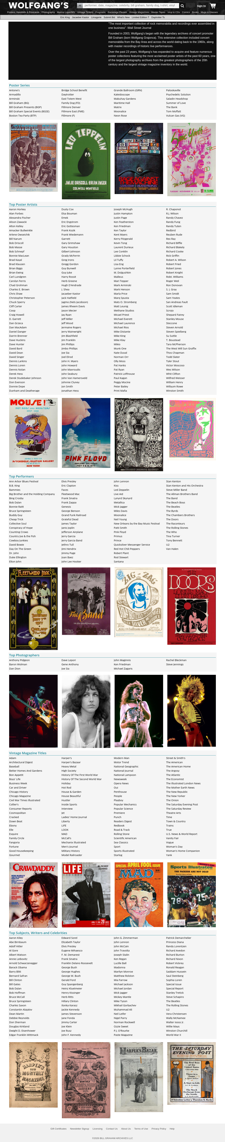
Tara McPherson (176, 344)
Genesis (66, 506)
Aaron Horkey (17, 209)
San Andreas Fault (177, 302)
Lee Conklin (121, 251)
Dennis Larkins (18, 361)
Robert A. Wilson (176, 260)
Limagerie (96, 17)
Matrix (118, 107)
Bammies (14, 489)
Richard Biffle (174, 243)
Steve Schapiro (175, 997)
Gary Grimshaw (71, 243)
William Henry (174, 382)
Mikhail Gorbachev (125, 1005)
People (118, 796)
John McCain (121, 946)
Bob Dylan (15, 502)
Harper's (67, 758)
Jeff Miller (67, 319)
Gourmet (14, 855)
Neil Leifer (120, 1013)
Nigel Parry (120, 1018)
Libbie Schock (122, 255)
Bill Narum (15, 238)
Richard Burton (175, 954)
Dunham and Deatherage (24, 390)
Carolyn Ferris (17, 281)
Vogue (170, 842)
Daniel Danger (17, 331)
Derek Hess (16, 373)
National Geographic (126, 766)
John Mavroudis (71, 369)
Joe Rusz (67, 1030)
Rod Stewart (121, 557)
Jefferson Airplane (72, 532)
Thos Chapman (175, 352)
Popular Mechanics (125, 804)
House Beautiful (71, 796)
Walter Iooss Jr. (175, 1022)
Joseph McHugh (123, 209)
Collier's (14, 804)
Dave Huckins (17, 340)
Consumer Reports (20, 808)
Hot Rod (66, 787)
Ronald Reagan (175, 967)
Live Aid (118, 494)
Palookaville (173, 90)
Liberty (66, 821)
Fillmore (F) (68, 115)
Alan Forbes (16, 213)
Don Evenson (17, 382)
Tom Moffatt (173, 111)
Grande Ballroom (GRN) (128, 90)
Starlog (118, 855)
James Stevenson (72, 1013)
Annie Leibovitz (18, 959)
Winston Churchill (176, 1030)
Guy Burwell (69, 268)
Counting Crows (18, 532)
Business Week (18, 783)
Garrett (66, 238)
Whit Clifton (173, 373)
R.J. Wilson (172, 213)
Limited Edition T (140, 17)
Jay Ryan (67, 314)
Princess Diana (175, 942)
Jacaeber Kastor (80, 17)
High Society (69, 770)
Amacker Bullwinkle (21, 230)
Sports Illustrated (124, 851)
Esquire (13, 834)
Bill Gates (14, 984)
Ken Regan (120, 959)
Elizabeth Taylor (71, 942)
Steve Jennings (175, 664)
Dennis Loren (17, 365)
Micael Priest (121, 314)
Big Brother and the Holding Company (32, 494)
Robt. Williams (174, 276)
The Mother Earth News (180, 787)
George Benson (71, 511)
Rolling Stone (122, 834)
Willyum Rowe (174, 386)
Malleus (118, 276)
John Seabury (69, 373)
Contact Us (112, 1128)
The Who (171, 532)
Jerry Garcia (68, 536)
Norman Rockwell (124, 1022)
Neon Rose (120, 115)
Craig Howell (16, 314)
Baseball (14, 766)
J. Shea (65, 289)
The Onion (172, 800)
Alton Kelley (16, 226)
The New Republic (177, 791)
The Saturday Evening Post (182, 804)
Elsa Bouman (69, 213)
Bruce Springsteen (20, 511)
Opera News (121, 783)
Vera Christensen (176, 1013)
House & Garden (71, 791)
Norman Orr (121, 357)
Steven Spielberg (176, 331)
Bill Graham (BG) (19, 103)
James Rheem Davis (73, 306)
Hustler (66, 800)
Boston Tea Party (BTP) (22, 115)
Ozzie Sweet (121, 1026)
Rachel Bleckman (176, 660)
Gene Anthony (70, 664)
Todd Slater (173, 357)
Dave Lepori (69, 660)
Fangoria (14, 842)
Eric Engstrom (70, 222)
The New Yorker (175, 796)
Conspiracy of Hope (21, 527)
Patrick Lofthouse (124, 373)
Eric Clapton (69, 485)
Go (182, 5)
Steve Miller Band (176, 489)
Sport (117, 846)
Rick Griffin (172, 255)
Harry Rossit (69, 276)
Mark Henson (122, 289)
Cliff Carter (15, 306)
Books (195, 12)
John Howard (69, 365)
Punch (117, 817)
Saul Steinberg (174, 975)
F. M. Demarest (71, 954)
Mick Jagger (121, 506)
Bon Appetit (16, 775)
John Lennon (121, 481)
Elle (11, 829)
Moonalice (120, 111)
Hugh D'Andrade (71, 285)
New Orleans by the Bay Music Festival (137, 523)
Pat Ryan (119, 369)
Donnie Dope (17, 386)
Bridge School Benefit (74, 90)
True (169, 829)
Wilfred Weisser (175, 378)
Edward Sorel (69, 938)
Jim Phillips (68, 344)
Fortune (14, 846)
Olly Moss (120, 361)
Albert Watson (17, 954)
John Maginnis (122, 660)
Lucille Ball (120, 963)
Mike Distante (122, 331)
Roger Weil (172, 281)
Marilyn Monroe (123, 971)
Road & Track (122, 829)
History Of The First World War (80, 775)
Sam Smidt (172, 293)
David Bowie (16, 544)
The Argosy (172, 770)
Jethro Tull (68, 544)
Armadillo (15, 94)
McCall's (66, 838)
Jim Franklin (69, 340)
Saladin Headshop (177, 98)
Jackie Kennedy (70, 1009)
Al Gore (13, 950)
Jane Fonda (68, 1018)
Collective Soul (18, 523)
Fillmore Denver (71, 107)
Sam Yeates (173, 298)
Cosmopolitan (17, 813)
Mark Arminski (122, 285)
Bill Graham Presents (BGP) (25, 107)
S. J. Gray (171, 289)
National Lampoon (125, 775)
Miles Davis (120, 511)
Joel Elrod (67, 357)
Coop (12, 310)
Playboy (118, 800)
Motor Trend (121, 762)
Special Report (174, 988)
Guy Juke (67, 272)
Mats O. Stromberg (125, 302)
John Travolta (122, 950)
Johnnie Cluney (70, 382)
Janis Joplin (68, 527)
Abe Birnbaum (17, 942)
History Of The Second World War (82, 779)
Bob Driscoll (16, 243)
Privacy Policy (159, 1128)
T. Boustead (173, 340)
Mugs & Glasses (209, 12)
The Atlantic (173, 775)
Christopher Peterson (22, 298)
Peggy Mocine (122, 382)
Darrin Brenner (18, 335)
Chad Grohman (18, 285)
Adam (12, 758)
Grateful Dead (70, 519)
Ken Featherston (124, 222)
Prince (117, 540)
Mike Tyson (120, 1001)
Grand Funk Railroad (74, 515)
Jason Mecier (69, 310)
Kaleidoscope (122, 94)
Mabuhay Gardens (125, 98)
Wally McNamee (175, 1018)
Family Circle (16, 838)
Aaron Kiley (16, 938)
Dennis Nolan (17, 369)
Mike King (120, 335)
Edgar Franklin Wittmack (23, 1035)
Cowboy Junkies (18, 540)
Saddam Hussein (176, 971)
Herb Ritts (67, 997)
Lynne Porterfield (124, 268)
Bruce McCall (17, 997)
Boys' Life (14, 779)
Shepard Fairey (175, 314)
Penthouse (120, 791)
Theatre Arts (173, 813)
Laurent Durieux (123, 247)
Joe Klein (67, 1026)
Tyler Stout (172, 361)
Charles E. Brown (19, 289)
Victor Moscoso (175, 365)
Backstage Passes (117, 12)
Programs (100, 12)
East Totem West (72, 98)
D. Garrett (15, 319)
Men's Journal (70, 846)
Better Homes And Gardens (25, 770)
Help (172, 1128)
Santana (119, 561)
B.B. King (14, 485)
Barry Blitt (15, 971)
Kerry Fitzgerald (123, 238)
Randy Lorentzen (176, 946)
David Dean (16, 352)
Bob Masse (15, 247)
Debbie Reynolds (19, 1018)
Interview (67, 808)
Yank (169, 855)
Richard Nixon (174, 959)
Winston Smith (175, 390)
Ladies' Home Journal (74, 817)
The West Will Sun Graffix (181, 348)
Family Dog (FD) (71, 103)
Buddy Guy (15, 515)
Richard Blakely (175, 247)
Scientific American (125, 838)
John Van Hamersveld (74, 378)
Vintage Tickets (85, 12)
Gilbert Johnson (71, 251)
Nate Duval (120, 352)
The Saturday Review (178, 808)
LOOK (65, 829)
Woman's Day (174, 846)
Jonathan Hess (70, 390)
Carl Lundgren (17, 276)
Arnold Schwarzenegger (23, 963)
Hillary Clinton (70, 1001)
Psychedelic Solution (178, 94)
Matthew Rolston (124, 975)
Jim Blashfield (70, 335)
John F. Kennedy (71, 1035)
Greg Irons (68, 260)
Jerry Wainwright (71, 331)
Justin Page (120, 217)
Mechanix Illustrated (74, 842)
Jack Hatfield (69, 298)
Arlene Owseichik (19, 234)
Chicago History (18, 791)
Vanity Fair (172, 838)
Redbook (119, 825)
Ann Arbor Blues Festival (23, 481)
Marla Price (120, 293)
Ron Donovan (174, 285)
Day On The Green (20, 549)
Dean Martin (16, 1013)
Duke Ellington (18, 557)
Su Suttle (171, 335)
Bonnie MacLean (19, 255)
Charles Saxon (17, 1005)
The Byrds (172, 511)
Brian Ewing (16, 272)
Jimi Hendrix (69, 549)
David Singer (16, 357)
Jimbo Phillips (70, 348)
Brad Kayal (15, 260)
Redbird (171, 230)
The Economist (175, 779)
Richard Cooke (174, 251)
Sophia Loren (174, 980)
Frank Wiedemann (72, 234)
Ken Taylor (120, 230)
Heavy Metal (69, 766)
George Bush (69, 967)
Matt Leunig (121, 306)
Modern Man (121, 758)
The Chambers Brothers (180, 515)
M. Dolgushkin (122, 272)
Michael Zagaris (123, 668)
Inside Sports (69, 804)
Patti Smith (120, 527)
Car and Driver (18, 787)
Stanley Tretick (175, 992)
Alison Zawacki (18, 222)
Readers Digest (123, 821)
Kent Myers (120, 234)
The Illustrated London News (183, 783)
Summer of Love (176, 103)
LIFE (64, 825)
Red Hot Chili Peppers (127, 549)
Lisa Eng (119, 264)
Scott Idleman (174, 306)
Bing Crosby (16, 498)
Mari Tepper (121, 281)
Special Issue (173, 984)
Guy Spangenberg (72, 984)
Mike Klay (119, 340)
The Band (172, 498)
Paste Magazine (123, 1035)
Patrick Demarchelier (178, 938)
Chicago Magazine (20, 796)
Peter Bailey (121, 386)
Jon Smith (67, 386)
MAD (64, 834)
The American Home (178, 766)
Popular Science (123, 808)
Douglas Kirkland (19, 1026)
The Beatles (173, 506)
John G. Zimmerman (126, 938)
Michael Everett (123, 319)
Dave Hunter (16, 344)
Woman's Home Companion (183, 851)
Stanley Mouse (175, 319)
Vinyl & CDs (173, 12)
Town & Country (175, 821)
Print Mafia (120, 390)
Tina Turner (173, 536)
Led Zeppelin (121, 489)
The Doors (172, 519)
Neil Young (120, 519)
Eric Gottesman (71, 226)
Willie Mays (172, 1026)
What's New (123, 17)
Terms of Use (141, 1128)
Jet (63, 813)
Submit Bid (109, 17)
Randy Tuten (173, 226)
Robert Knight (174, 272)
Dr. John (14, 553)
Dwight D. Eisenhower (22, 1030)
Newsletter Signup (79, 1128)
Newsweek (120, 779)
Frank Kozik (68, 230)
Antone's (14, 90)
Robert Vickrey (175, 963)
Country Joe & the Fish (22, 536)
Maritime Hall (122, 103)
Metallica (119, 502)
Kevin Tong (120, 243)
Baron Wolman (18, 664)
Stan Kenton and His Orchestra (184, 485)
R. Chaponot (173, 209)
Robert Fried (173, 264)
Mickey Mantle (122, 997)
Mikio (117, 344)
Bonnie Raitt (16, 506)
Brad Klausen (17, 264)
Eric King (65, 17)
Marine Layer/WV (66, 12)
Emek (65, 217)
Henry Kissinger (71, 992)
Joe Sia (65, 352)
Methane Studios (124, 310)
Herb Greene (69, 281)
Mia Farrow (120, 980)
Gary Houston (70, 247)
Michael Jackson (123, 984)
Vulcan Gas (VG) (175, 115)
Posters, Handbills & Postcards (23, 12)
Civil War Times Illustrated (24, 800)
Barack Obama (18, 967)
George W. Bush (71, 975)
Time (169, 817)
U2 (167, 544)
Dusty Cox (68, 209)
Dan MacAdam (18, 327)
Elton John (15, 561)
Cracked (14, 817)
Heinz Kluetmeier (72, 988)
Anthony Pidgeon (19, 660)
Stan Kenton (173, 481)
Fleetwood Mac (71, 494)
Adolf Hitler (16, 946)
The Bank (171, 107)
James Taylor (69, 523)
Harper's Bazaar (71, 762)
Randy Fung (173, 222)
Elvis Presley (69, 481)
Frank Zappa (69, 502)
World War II (173, 1035)
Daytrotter (68, 94)
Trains (169, 825)
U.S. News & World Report (181, 834)
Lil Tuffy (118, 260)
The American (174, 762)
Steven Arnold (174, 327)
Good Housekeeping (21, 851)
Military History (71, 851)
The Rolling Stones (177, 527)
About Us (126, 1128)
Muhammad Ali (123, 1009)
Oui (116, 787)
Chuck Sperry (17, 302)
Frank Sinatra (69, 498)
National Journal (123, 770)
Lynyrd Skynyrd (123, 498)
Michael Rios (121, 327)
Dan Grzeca (16, 323)
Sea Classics (121, 842)
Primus (118, 536)
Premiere (119, 813)
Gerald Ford (69, 980)
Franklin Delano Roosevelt (77, 963)
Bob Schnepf (16, 251)
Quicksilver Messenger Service (132, 544)
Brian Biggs (15, 268)
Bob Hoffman (17, 992)
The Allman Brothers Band (182, 494)
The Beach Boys (175, 502)
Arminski (14, 98)
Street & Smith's (175, 758)
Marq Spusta (121, 298)
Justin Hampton (123, 213)
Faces (65, 489)
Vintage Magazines (139, 12)
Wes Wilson (173, 369)
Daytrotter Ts (158, 17)
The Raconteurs (175, 523)
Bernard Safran (18, 975)
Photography (48, 12)
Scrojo (169, 310)
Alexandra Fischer (19, 217)
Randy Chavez (174, 217)
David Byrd (15, 348)
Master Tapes (158, 12)
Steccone (171, 323)
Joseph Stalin (121, 954)
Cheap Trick (16, 519)
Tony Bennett (174, 540)
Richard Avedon (175, 950)
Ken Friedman (122, 226)
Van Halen (172, 549)
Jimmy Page (68, 553)
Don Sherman (17, 1022)
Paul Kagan (120, 378)
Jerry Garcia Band (72, 540)
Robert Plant (121, 553)
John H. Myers (70, 361)
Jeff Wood (67, 323)
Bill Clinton (15, 980)
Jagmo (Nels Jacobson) (75, 302)
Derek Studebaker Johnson (25, 378)
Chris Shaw (15, 293)
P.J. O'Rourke (121, 1030)
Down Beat (15, 821)
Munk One (120, 348)
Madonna (119, 967)
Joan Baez (67, 557)
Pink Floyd (120, 532)
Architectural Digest (21, 762)
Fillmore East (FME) (73, 111)
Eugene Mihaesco (72, 950)
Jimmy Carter (69, 1022)
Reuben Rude (174, 234)
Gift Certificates (58, 1128)
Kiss (116, 485)
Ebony (13, 825)
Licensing (97, 1128)
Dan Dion (14, 668)
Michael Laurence (124, 323)
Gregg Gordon (70, 264)
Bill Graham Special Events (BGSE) (29, 111)
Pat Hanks (120, 365)
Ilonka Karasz (69, 1005)
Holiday (66, 783)
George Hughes (71, 971)
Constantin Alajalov (20, 1009)
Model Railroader (72, 855)
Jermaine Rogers (71, 327)
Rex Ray (170, 238)
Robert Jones (173, 268)
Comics (186, 12)
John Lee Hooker (71, 561)
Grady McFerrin (71, 255)
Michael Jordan (123, 988)
